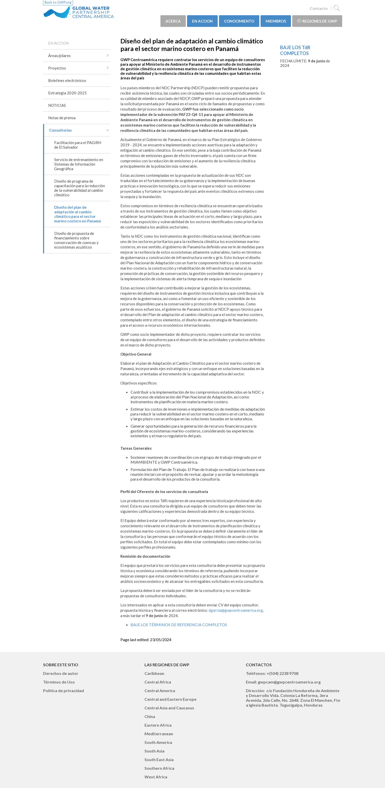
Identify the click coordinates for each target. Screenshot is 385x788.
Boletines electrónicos (67, 80)
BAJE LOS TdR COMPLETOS (295, 50)
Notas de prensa (62, 117)
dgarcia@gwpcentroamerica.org (236, 610)
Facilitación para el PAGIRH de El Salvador (77, 144)
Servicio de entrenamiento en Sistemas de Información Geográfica (78, 164)
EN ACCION (202, 21)
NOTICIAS (57, 105)
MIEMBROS (276, 21)
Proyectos (57, 68)
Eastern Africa (158, 725)
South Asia (154, 750)
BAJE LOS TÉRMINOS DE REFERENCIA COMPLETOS (179, 624)
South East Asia (159, 759)
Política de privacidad (63, 690)
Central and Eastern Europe (170, 699)
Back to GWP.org (58, 2)
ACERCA (173, 21)
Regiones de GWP (317, 21)
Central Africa (157, 681)
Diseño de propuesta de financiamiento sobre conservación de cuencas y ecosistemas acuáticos (76, 240)
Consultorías (60, 130)
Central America (159, 690)
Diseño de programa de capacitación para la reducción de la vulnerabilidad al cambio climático (79, 188)
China (149, 716)
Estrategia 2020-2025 (67, 93)
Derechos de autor (60, 673)
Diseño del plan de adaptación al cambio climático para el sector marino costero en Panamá (77, 214)
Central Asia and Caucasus (169, 707)
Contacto (319, 8)
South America (158, 742)
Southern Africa (159, 768)
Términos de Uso (59, 681)
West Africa (155, 776)
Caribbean (154, 673)
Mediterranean (158, 733)
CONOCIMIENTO (239, 21)
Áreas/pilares (59, 55)
